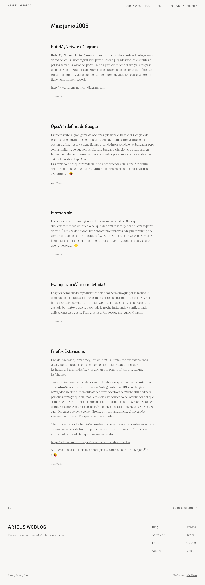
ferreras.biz (61, 213)
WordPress (192, 575)
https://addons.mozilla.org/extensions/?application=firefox (90, 442)
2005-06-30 (56, 96)
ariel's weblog (20, 5)
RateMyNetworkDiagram (74, 47)
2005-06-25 (56, 463)
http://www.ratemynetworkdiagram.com (78, 87)
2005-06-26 (56, 254)
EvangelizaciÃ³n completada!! (79, 284)
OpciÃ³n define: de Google (74, 126)
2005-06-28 (56, 182)
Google (137, 134)
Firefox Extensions (68, 351)
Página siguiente (184, 507)
